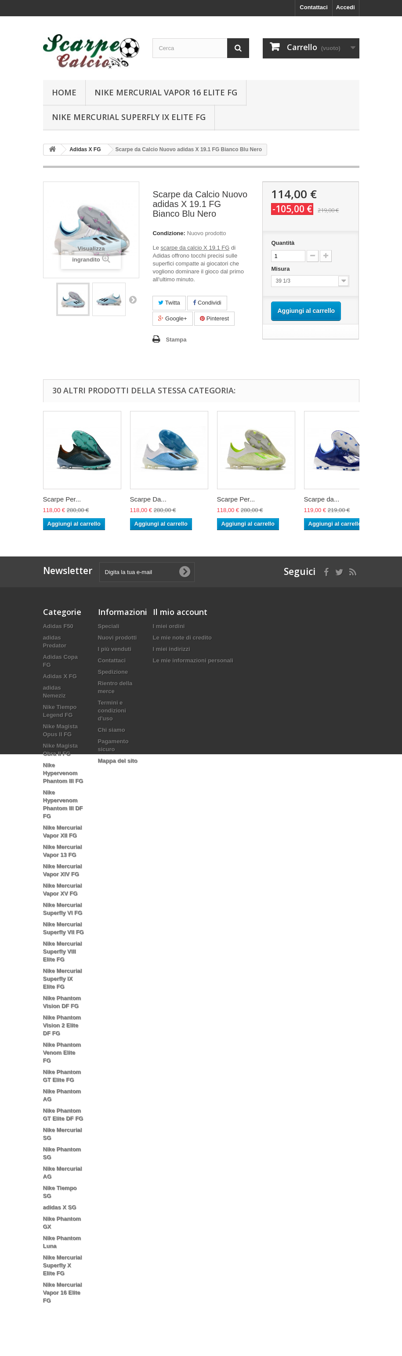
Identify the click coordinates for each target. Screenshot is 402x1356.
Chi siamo (111, 730)
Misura (281, 268)
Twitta (169, 302)
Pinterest (214, 318)
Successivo (132, 299)
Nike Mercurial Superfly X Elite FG (62, 1265)
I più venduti (115, 649)
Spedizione (113, 672)
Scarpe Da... (148, 499)
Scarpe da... (322, 499)
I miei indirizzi (171, 649)
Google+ (172, 318)
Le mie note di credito (182, 637)
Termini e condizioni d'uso (112, 710)
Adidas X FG (60, 676)
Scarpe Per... (62, 499)
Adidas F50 (58, 626)
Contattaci (314, 7)
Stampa (176, 339)
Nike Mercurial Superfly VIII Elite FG (62, 951)
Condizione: (168, 233)
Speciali (109, 626)
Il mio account (180, 612)
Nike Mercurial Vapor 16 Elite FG (165, 92)
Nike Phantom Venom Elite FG (62, 1052)
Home (64, 92)
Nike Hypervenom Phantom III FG (63, 773)
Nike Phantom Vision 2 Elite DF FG (62, 1025)
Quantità (282, 243)
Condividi (207, 302)
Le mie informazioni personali (193, 660)
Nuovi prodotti (117, 637)
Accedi (345, 7)
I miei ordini (169, 626)
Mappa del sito (118, 760)
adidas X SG (59, 1207)
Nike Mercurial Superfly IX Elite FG (129, 117)
